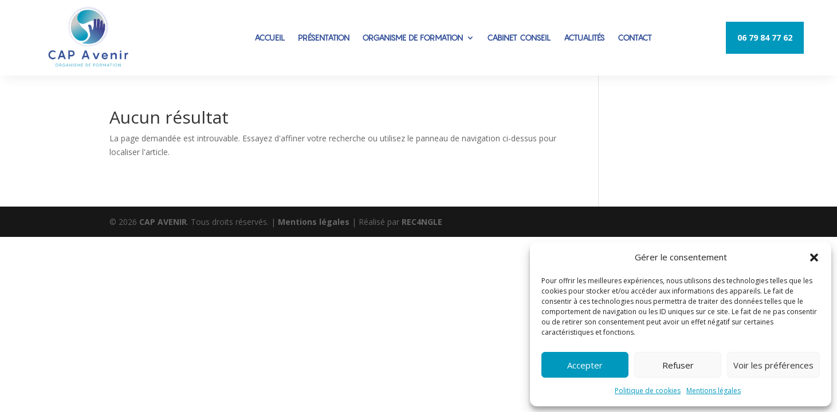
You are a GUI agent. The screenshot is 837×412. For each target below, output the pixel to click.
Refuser (678, 365)
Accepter (585, 365)
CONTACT (635, 37)
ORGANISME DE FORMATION (412, 37)
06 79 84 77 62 (764, 37)
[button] (814, 257)
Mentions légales (713, 390)
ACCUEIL (269, 37)
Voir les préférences (773, 365)
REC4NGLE (422, 221)
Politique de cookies (648, 390)
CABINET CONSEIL (519, 37)
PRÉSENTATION (323, 37)
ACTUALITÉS (584, 37)
